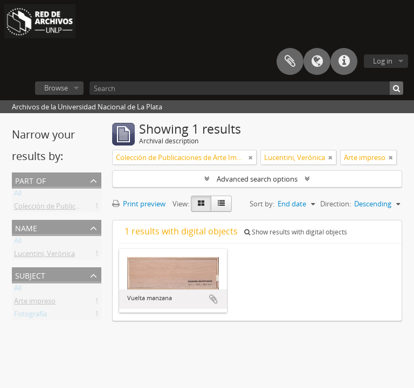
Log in (382, 61)
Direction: (335, 204)
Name (26, 227)
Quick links (343, 61)
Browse (56, 88)
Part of (30, 179)
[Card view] (201, 204)
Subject (30, 274)
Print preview (138, 204)
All (18, 195)
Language (316, 61)
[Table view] (221, 204)
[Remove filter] (251, 157)
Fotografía (30, 316)
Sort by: (262, 204)
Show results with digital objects (295, 232)
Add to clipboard (213, 299)
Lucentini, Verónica (44, 255)
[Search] (246, 88)
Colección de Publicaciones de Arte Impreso (83, 208)
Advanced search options (257, 179)
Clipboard (290, 61)
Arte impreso (35, 303)
